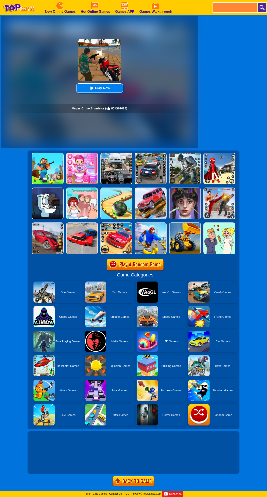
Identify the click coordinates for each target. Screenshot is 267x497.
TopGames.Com (152, 493)
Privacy (135, 493)
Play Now (99, 88)
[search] (235, 7)
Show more (42, 465)
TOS (126, 493)
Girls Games (100, 493)
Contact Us (115, 493)
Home (87, 493)
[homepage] (19, 1)
